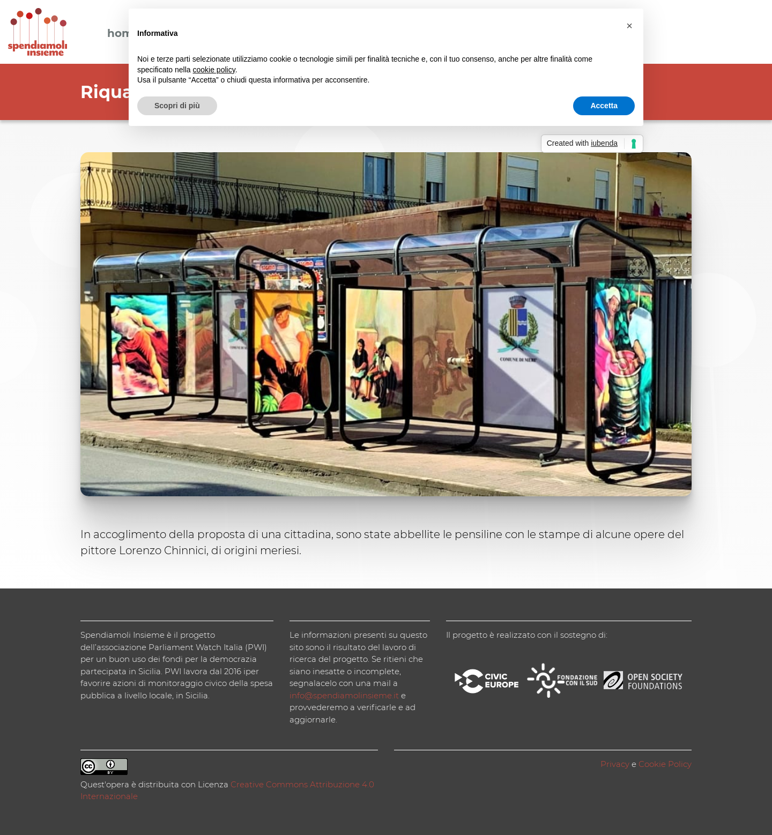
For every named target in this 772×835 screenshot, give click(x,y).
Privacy (614, 764)
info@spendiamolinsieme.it (344, 695)
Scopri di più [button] (177, 105)
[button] (629, 25)
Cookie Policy (665, 764)
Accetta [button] (604, 105)
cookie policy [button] (214, 69)
